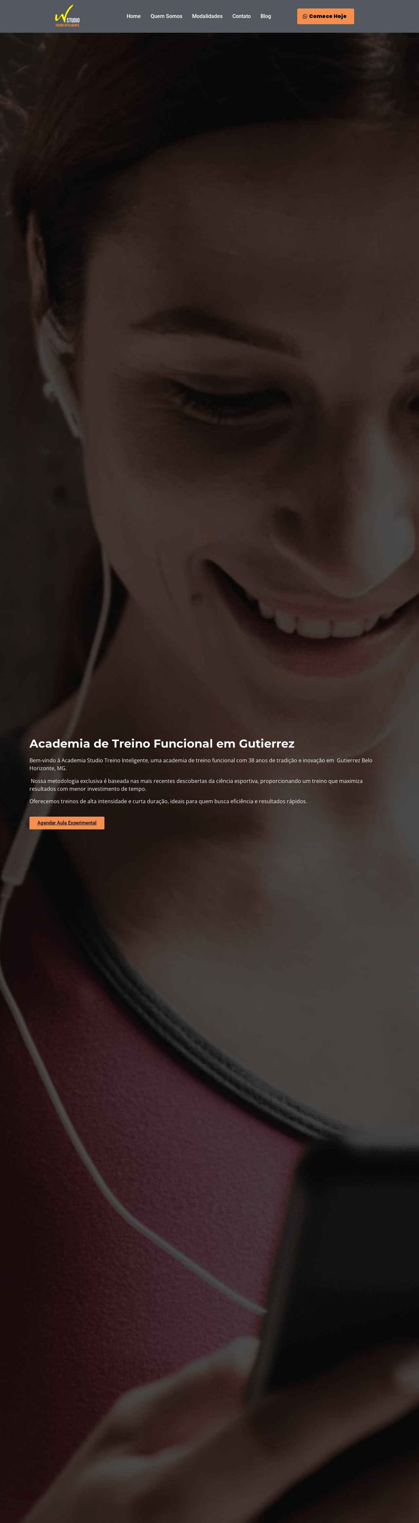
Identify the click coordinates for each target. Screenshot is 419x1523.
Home (134, 16)
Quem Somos (166, 16)
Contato (241, 16)
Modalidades (207, 16)
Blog (266, 16)
